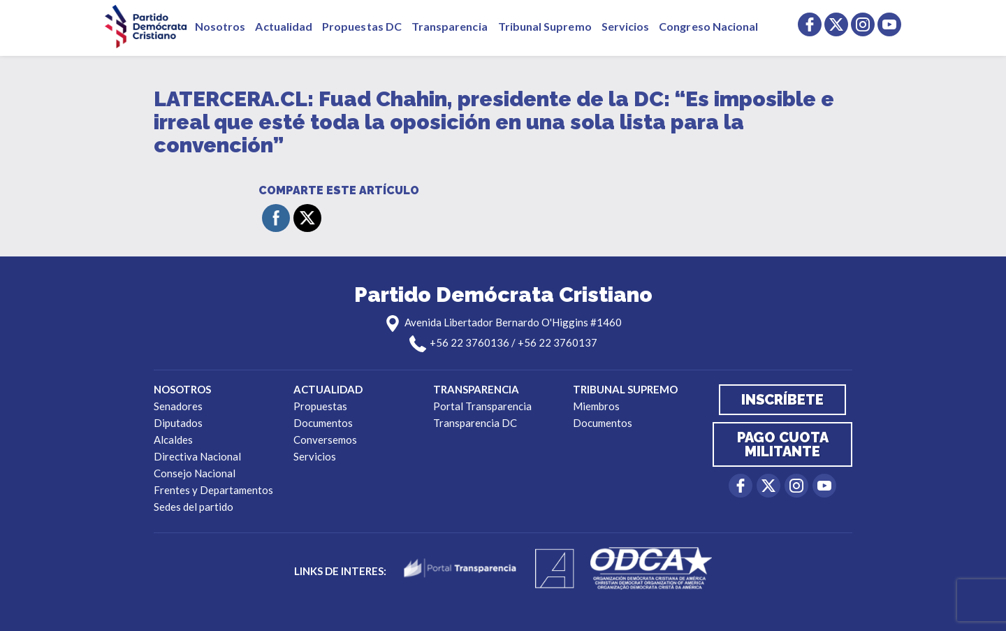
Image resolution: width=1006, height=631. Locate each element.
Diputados (178, 422)
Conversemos (325, 439)
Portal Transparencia (482, 406)
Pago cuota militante (783, 444)
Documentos (323, 422)
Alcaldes (173, 439)
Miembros (596, 406)
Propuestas (320, 406)
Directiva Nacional (197, 456)
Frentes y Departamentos (213, 490)
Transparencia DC (475, 422)
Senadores (178, 406)
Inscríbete (782, 399)
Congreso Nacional (708, 26)
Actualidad (283, 26)
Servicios (626, 26)
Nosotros (220, 26)
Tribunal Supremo (545, 26)
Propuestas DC (362, 26)
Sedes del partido (193, 506)
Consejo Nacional (194, 473)
